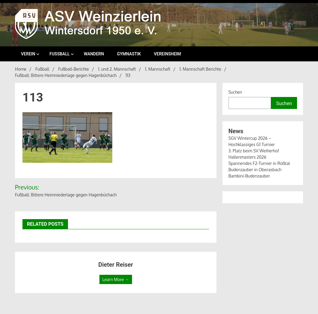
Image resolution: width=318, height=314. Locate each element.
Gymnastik (129, 53)
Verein (28, 53)
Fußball (59, 53)
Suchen (235, 92)
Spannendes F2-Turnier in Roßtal (259, 163)
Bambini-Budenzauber (249, 175)
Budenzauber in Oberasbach (254, 169)
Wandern (94, 53)
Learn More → (115, 279)
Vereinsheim (167, 53)
